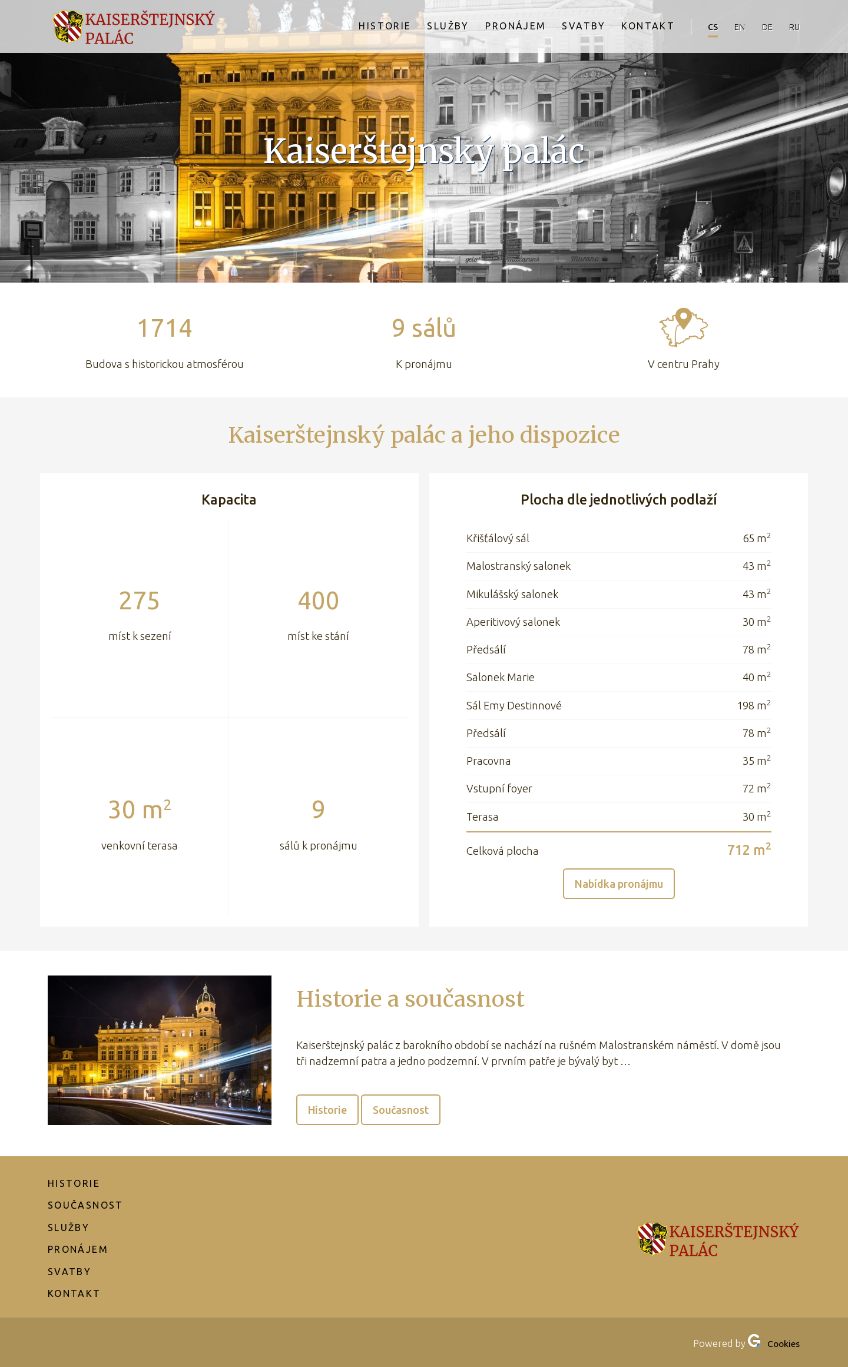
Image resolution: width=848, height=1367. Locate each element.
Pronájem (496, 27)
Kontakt (631, 27)
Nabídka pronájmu (618, 884)
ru (792, 27)
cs (699, 27)
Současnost (403, 1110)
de (761, 27)
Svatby (566, 27)
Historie (363, 27)
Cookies (782, 1343)
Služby (428, 27)
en (730, 27)
